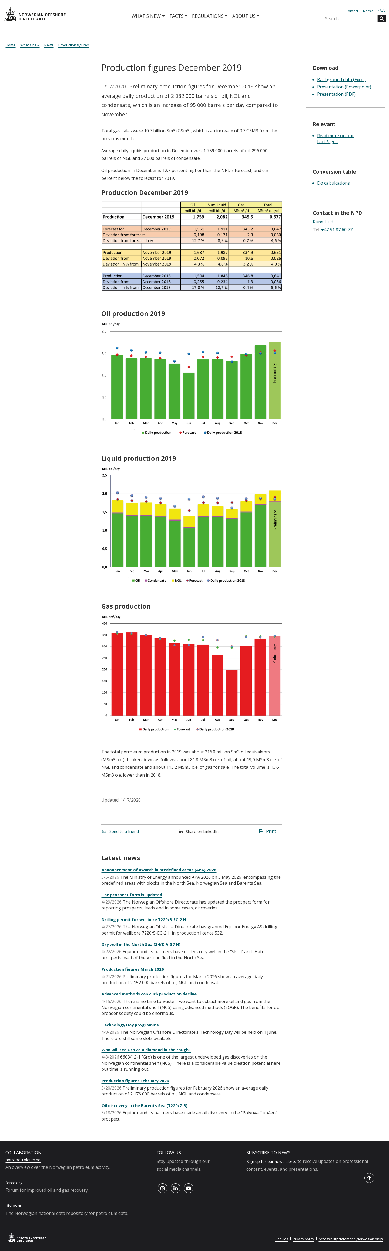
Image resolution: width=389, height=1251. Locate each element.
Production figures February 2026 (137, 1081)
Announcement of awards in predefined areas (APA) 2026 (163, 870)
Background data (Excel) (341, 79)
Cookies (277, 1238)
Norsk (368, 10)
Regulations (207, 16)
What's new (146, 16)
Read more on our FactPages (335, 138)
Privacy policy (300, 1238)
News (48, 45)
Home (10, 45)
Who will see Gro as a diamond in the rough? (149, 1050)
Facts (176, 16)
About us (244, 16)
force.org (15, 1182)
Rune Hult (323, 222)
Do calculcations (333, 183)
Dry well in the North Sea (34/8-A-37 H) (143, 944)
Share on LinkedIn (200, 831)
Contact (352, 10)
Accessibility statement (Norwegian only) (349, 1238)
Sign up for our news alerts (274, 1161)
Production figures (73, 45)
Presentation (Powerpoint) (344, 87)
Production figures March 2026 (134, 969)
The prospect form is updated (134, 895)
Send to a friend (122, 831)
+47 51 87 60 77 (337, 230)
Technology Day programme (132, 1025)
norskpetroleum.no (25, 1160)
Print (267, 831)
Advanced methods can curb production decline (153, 994)
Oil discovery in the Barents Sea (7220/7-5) (147, 1105)
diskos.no (15, 1205)
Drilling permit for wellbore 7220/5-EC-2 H (147, 919)
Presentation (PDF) (336, 94)
